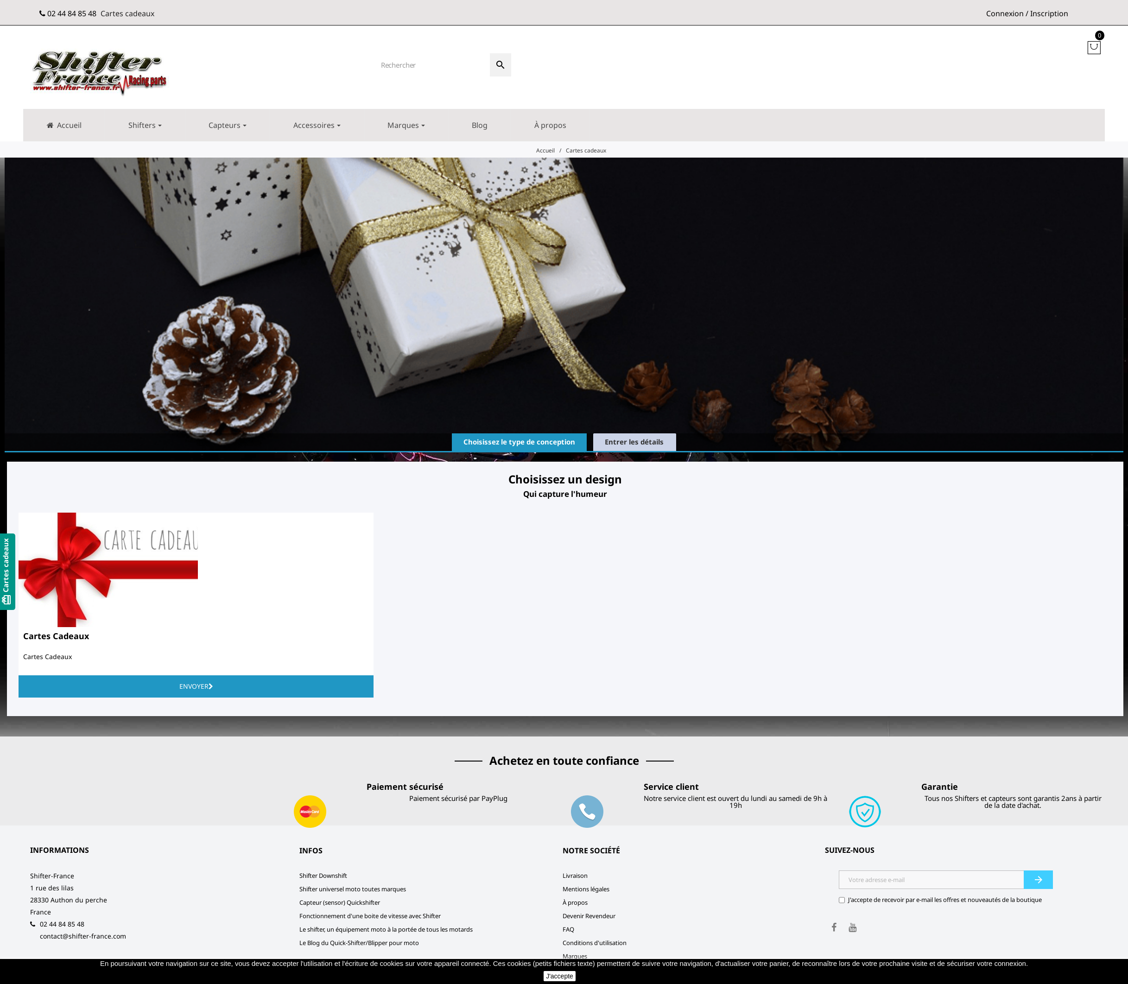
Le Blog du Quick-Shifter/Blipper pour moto (359, 943)
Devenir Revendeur (589, 916)
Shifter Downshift (323, 875)
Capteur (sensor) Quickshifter (339, 902)
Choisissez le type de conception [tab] (519, 441)
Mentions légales (586, 889)
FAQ (568, 929)
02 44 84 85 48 (71, 13)
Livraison (575, 875)
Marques (575, 956)
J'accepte (559, 976)
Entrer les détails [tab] (634, 441)
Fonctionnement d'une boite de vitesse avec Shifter (370, 916)
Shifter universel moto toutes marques (352, 889)
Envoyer (196, 686)
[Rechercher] (432, 64)
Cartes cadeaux (127, 13)
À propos (575, 902)
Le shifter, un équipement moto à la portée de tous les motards (386, 929)
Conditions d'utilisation (595, 943)
